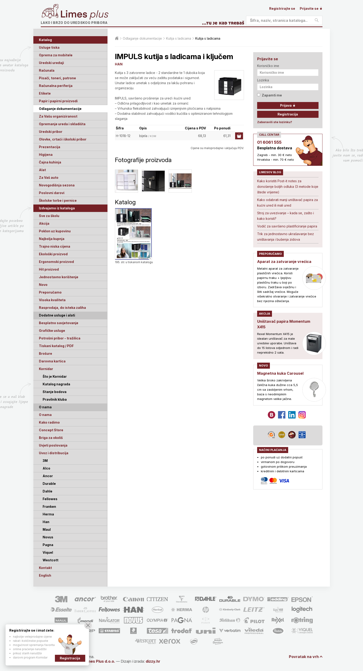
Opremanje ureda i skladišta (62, 124)
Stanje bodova (54, 392)
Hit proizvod (49, 269)
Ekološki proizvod (53, 254)
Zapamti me (269, 95)
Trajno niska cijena (54, 246)
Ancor (48, 476)
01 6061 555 (269, 142)
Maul (47, 529)
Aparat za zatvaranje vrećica (284, 261)
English (45, 575)
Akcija (44, 223)
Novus (48, 537)
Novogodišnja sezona (57, 185)
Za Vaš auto (48, 177)
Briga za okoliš (51, 438)
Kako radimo (49, 422)
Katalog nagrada (56, 384)
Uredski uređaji (51, 63)
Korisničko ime (268, 66)
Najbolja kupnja (51, 239)
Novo (43, 285)
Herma (48, 514)
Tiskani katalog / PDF (56, 346)
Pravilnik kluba (55, 399)
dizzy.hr (153, 661)
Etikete (45, 93)
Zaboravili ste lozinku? (274, 122)
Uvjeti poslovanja (53, 445)
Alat (42, 170)
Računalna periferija (56, 86)
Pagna (48, 545)
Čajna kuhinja (50, 162)
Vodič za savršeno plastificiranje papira (287, 226)
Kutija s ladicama (178, 38)
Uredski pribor (50, 132)
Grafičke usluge (52, 330)
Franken (49, 506)
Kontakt (45, 568)
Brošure (45, 353)
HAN (119, 64)
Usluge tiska (49, 47)
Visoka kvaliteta (52, 300)
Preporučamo (50, 292)
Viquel (48, 552)
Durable (49, 484)
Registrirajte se (282, 8)
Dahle (47, 491)
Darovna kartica (52, 361)
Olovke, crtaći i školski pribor (62, 139)
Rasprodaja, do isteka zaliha (62, 308)
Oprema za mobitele (56, 55)
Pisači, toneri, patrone (57, 78)
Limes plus (84, 14)
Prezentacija (49, 147)
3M (45, 461)
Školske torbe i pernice (58, 200)
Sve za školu (49, 216)
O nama (45, 415)
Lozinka (263, 80)
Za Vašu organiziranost (58, 116)
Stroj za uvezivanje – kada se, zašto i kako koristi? (285, 215)
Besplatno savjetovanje (58, 323)
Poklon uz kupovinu (55, 231)
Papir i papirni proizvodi (58, 101)
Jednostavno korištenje (58, 277)
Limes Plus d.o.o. (99, 661)
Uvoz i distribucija (53, 453)
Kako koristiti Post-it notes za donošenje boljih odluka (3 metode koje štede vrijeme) (287, 186)
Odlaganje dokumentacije (60, 109)
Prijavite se (311, 8)
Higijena (46, 155)
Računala (46, 70)
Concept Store (51, 430)
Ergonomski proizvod (56, 262)
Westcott (50, 560)
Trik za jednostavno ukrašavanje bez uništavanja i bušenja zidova (285, 236)
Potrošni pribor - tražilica (59, 338)
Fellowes (50, 499)
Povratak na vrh (304, 656)
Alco (46, 468)
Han (46, 522)
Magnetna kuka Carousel (280, 373)
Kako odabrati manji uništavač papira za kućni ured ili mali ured (287, 202)
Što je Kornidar (55, 376)
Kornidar (46, 369)
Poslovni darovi (51, 193)
